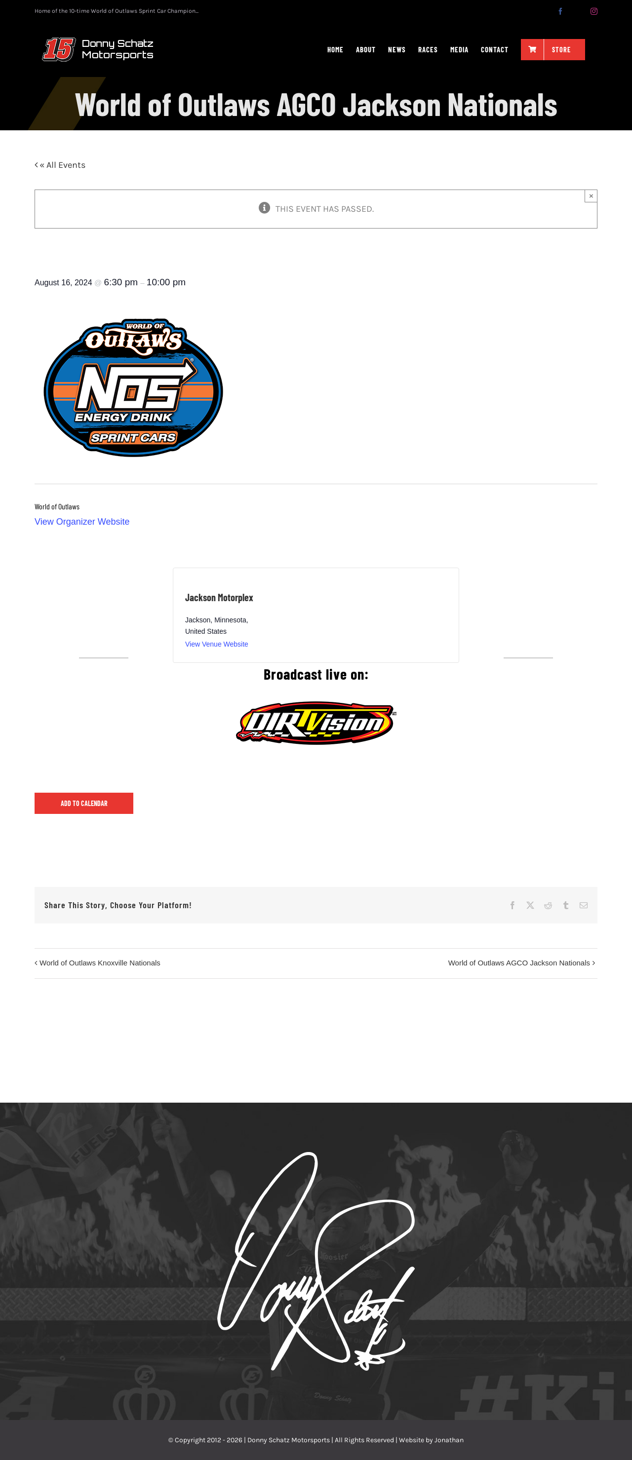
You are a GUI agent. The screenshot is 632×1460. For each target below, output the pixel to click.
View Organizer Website (82, 522)
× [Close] (591, 196)
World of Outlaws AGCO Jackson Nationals (519, 963)
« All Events (61, 164)
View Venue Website (216, 644)
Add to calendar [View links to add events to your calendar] (84, 803)
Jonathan (449, 1440)
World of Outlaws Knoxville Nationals (100, 963)
